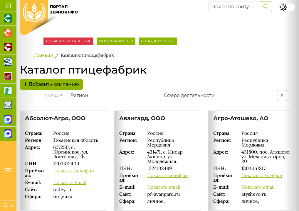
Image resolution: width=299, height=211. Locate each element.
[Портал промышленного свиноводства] (8, 18)
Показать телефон (73, 170)
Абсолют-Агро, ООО (55, 118)
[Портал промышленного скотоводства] (8, 47)
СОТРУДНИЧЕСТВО (157, 41)
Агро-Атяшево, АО (240, 118)
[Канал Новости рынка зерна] (8, 119)
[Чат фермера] (8, 134)
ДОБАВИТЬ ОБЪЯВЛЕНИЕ (68, 41)
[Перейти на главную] (8, 5)
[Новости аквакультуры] (8, 62)
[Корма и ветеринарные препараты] (8, 105)
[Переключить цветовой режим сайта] (287, 7)
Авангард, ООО (142, 118)
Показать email (69, 182)
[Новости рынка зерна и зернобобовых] (8, 91)
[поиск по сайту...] (234, 6)
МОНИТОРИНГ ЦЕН (116, 41)
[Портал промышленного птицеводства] (8, 33)
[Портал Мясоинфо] (8, 76)
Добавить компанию (51, 84)
